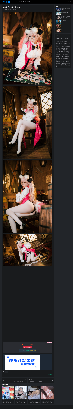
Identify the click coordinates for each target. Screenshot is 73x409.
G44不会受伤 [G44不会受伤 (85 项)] (67, 38)
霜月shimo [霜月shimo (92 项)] (59, 65)
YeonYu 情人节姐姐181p (34, 401)
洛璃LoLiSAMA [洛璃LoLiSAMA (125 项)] (59, 53)
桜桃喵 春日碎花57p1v (65, 12)
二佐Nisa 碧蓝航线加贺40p (7, 401)
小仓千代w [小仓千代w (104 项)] (63, 46)
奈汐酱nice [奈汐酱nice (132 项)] (65, 45)
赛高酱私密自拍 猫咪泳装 (47, 401)
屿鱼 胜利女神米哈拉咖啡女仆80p (65, 9)
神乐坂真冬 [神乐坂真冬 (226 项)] (61, 56)
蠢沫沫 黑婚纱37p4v (65, 20)
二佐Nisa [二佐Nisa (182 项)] (64, 43)
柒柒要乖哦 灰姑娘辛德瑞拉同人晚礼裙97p (65, 17)
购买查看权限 (27, 347)
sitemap (43, 406)
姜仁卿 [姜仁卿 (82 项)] (59, 46)
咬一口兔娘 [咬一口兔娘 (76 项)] (61, 45)
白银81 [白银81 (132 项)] (60, 54)
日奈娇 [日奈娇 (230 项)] (58, 49)
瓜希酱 (6, 371)
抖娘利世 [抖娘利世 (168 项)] (67, 46)
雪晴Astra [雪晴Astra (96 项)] (62, 63)
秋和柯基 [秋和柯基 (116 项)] (67, 56)
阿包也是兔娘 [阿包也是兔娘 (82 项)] (58, 63)
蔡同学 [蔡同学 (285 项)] (58, 58)
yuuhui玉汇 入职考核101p (65, 25)
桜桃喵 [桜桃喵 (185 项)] (60, 51)
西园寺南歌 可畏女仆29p (20, 401)
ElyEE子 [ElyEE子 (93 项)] (63, 38)
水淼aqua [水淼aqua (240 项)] (65, 51)
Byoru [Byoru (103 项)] (60, 38)
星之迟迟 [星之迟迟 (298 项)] (64, 49)
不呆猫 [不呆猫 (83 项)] (57, 43)
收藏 (50, 374)
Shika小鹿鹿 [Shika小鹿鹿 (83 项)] (61, 41)
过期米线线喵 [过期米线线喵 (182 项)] (65, 61)
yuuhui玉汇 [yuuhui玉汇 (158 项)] (67, 41)
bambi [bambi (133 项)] (57, 38)
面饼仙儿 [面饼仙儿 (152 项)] (63, 65)
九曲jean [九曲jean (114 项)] (60, 43)
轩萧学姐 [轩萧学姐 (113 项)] (60, 61)
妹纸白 (11, 9)
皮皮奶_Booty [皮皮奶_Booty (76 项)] (64, 54)
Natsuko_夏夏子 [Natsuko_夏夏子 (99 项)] (59, 40)
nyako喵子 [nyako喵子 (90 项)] (64, 40)
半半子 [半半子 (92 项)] (58, 45)
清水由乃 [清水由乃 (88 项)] (64, 53)
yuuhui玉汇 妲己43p (65, 29)
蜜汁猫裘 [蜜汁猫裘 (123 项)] (63, 58)
